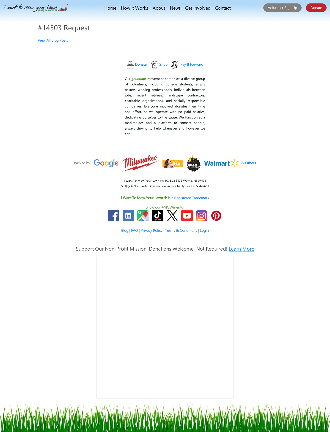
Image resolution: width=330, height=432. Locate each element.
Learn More (241, 248)
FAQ (134, 230)
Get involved (198, 8)
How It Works (134, 8)
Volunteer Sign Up (282, 7)
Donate (316, 7)
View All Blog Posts (53, 40)
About (159, 8)
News (175, 8)
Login (204, 230)
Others (250, 162)
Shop (163, 64)
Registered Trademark (191, 197)
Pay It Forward (191, 64)
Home (110, 8)
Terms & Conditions (181, 230)
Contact (223, 8)
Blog (124, 230)
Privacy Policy (151, 230)
